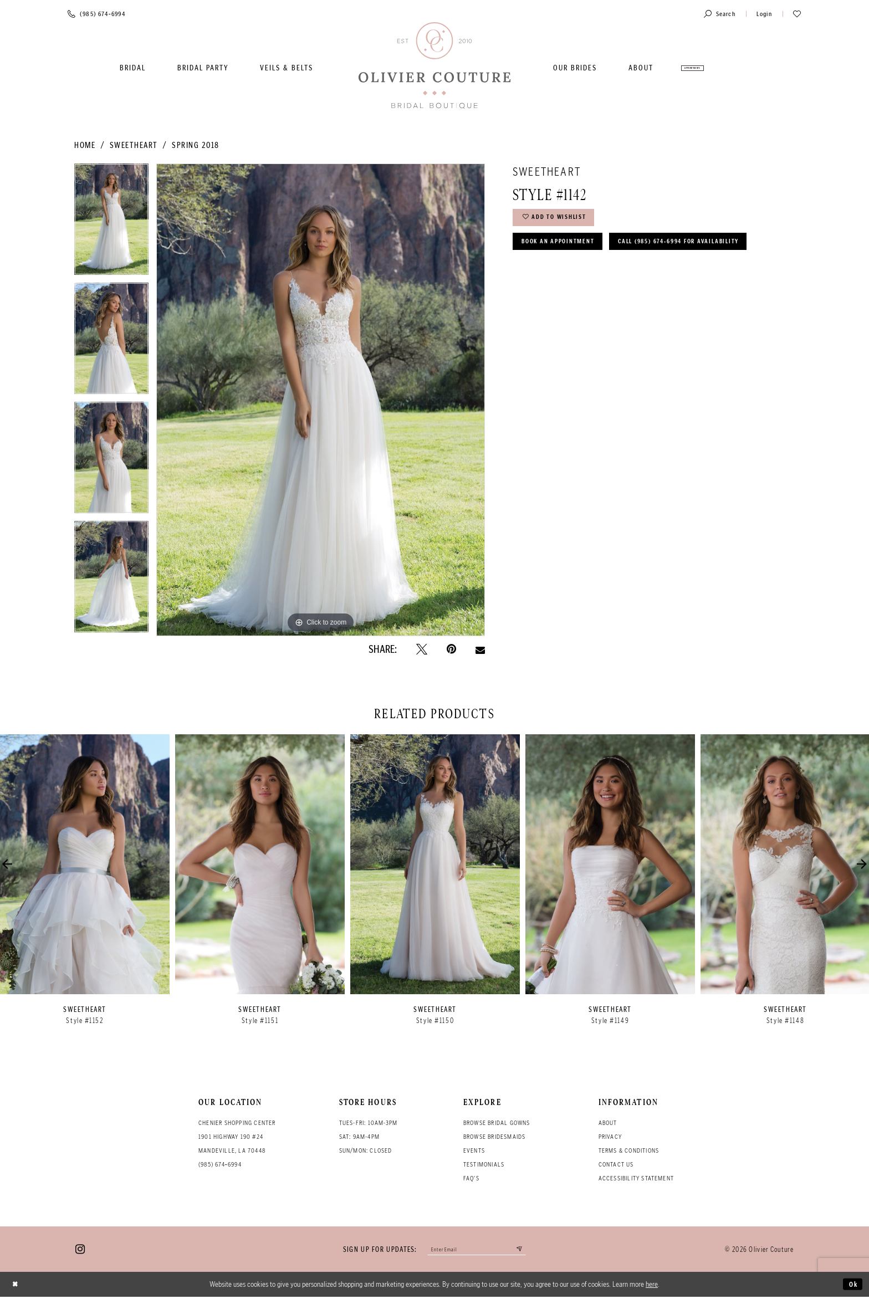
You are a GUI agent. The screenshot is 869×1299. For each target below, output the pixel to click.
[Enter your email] (476, 1250)
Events (474, 1150)
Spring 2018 (195, 145)
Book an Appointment (566, 249)
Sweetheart (134, 145)
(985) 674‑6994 (220, 1164)
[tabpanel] (111, 223)
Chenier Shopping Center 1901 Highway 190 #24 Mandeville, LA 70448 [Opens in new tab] (237, 1136)
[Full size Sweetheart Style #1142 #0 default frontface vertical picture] (320, 399)
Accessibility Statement (636, 1178)
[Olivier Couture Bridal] (434, 66)
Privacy (610, 1137)
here (652, 1286)
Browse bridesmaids (494, 1137)
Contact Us (616, 1164)
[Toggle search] (719, 13)
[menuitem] (132, 68)
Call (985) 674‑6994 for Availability (596, 278)
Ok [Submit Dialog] (851, 1286)
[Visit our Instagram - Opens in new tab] (80, 1250)
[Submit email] (528, 1250)
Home (84, 145)
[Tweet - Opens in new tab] (421, 649)
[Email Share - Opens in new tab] (480, 649)
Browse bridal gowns (496, 1123)
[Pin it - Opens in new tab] (451, 649)
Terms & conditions (629, 1150)
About (608, 1123)
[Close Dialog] (17, 1286)
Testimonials (483, 1164)
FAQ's (471, 1178)
